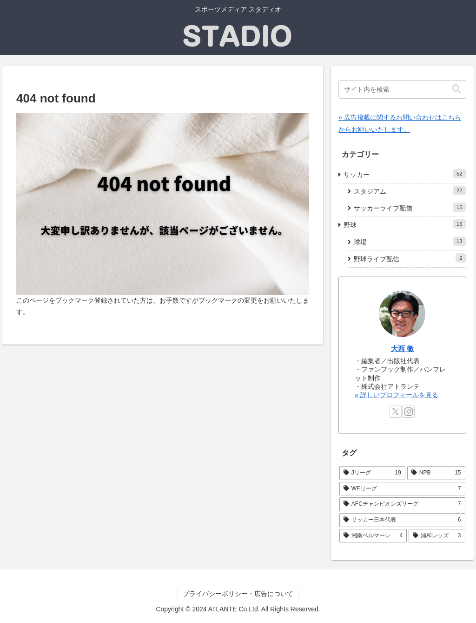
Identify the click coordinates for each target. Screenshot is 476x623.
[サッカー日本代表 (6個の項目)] (402, 520)
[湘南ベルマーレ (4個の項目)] (373, 536)
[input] (402, 89)
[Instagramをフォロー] (409, 412)
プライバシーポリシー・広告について (238, 593)
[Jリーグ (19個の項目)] (372, 473)
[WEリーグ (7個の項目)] (402, 489)
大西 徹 (402, 348)
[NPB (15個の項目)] (436, 473)
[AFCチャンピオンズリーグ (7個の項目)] (402, 504)
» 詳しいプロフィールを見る (396, 395)
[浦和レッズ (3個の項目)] (437, 536)
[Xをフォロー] (396, 412)
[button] (456, 89)
